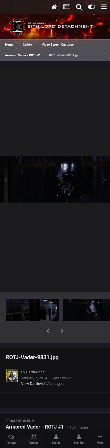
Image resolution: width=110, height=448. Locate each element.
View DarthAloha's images (42, 369)
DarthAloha (35, 357)
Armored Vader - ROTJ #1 (35, 412)
